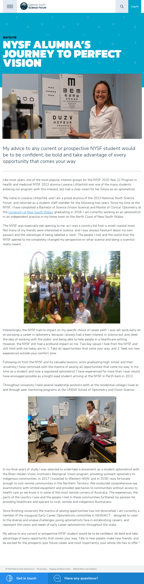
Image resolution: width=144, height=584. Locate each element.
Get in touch (26, 578)
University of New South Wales (30, 212)
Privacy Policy (42, 569)
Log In (134, 6)
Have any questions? (81, 578)
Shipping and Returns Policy (60, 569)
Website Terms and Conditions (85, 569)
